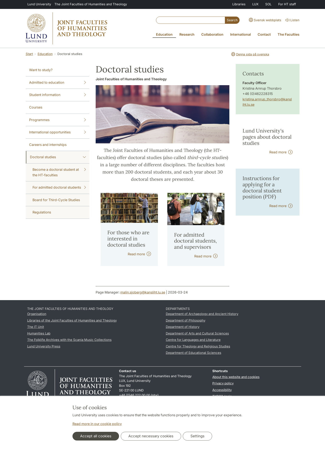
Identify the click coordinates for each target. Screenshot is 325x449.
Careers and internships (48, 145)
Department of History (182, 327)
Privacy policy (223, 383)
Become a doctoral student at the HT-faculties (59, 172)
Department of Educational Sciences (193, 353)
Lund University (39, 4)
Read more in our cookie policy (97, 424)
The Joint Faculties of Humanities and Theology (90, 4)
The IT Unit (35, 327)
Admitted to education (57, 82)
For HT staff (287, 4)
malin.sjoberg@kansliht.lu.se (142, 292)
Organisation (36, 314)
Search (232, 20)
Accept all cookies (95, 436)
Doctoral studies (58, 157)
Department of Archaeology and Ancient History (202, 314)
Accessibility (222, 390)
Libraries (239, 4)
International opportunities (57, 132)
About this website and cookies (236, 377)
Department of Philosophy (185, 320)
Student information (57, 95)
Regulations (42, 212)
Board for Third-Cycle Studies (56, 200)
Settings (197, 436)
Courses (35, 107)
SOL (268, 4)
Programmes (57, 120)
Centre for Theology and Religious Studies (198, 346)
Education (45, 54)
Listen (292, 20)
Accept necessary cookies (150, 436)
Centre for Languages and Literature (193, 340)
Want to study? (41, 70)
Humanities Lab (38, 333)
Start (29, 54)
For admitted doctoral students (59, 187)
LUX (255, 4)
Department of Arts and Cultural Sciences (197, 333)
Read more (139, 254)
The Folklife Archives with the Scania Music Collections (69, 340)
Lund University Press (43, 346)
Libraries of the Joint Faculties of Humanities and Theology (72, 320)
